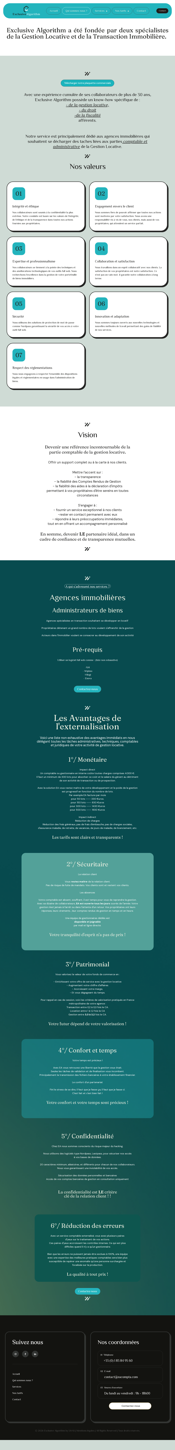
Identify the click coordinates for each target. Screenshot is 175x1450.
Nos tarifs (17, 1406)
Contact (16, 1412)
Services (16, 1399)
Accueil (16, 1387)
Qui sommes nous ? (22, 1393)
